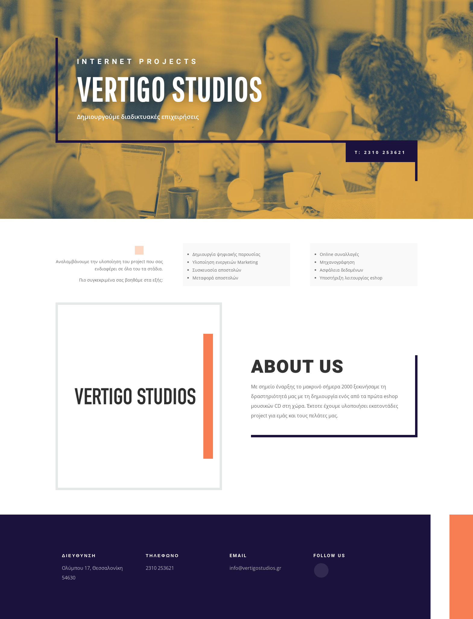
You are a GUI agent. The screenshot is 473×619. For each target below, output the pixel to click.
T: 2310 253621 (380, 152)
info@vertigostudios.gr (255, 568)
